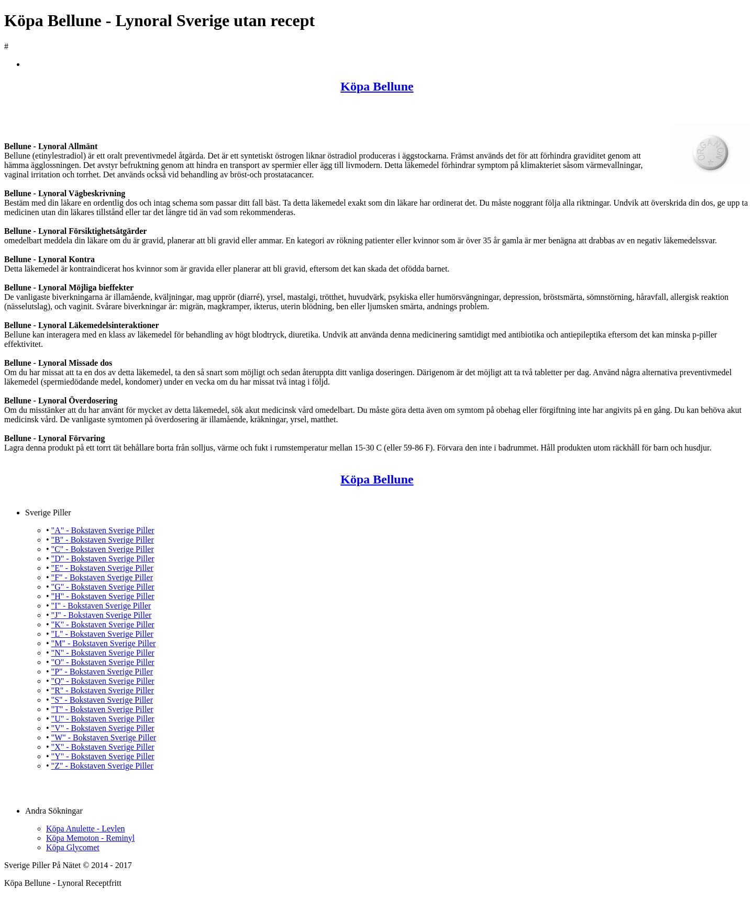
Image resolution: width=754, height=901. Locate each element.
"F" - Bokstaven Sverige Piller (102, 577)
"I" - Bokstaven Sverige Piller (101, 605)
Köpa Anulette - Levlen (85, 828)
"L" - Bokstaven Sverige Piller (102, 633)
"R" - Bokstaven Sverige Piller (102, 690)
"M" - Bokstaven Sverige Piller (103, 643)
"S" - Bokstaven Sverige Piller (102, 699)
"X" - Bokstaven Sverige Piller (102, 746)
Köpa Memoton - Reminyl (90, 838)
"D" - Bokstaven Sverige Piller (102, 558)
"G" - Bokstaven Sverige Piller (102, 586)
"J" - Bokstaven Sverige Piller (101, 615)
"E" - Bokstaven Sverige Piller (102, 568)
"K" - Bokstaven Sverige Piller (102, 624)
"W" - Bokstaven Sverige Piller (104, 737)
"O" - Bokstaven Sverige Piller (102, 662)
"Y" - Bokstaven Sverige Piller (102, 756)
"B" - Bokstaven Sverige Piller (102, 539)
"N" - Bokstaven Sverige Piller (102, 652)
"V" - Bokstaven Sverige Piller (102, 728)
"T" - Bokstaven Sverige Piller (102, 709)
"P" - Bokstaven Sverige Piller (102, 671)
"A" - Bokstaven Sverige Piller (102, 530)
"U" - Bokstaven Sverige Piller (102, 718)
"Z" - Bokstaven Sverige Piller (102, 765)
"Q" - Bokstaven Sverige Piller (102, 681)
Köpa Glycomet (72, 847)
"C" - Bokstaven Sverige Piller (102, 549)
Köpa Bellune (376, 86)
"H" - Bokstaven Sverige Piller (102, 596)
